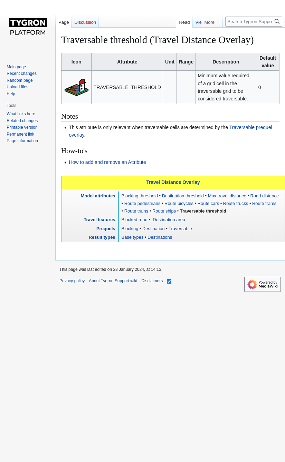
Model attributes (98, 195)
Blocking (130, 228)
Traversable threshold (203, 211)
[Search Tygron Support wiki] (253, 22)
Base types (133, 237)
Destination (153, 228)
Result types (102, 237)
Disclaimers (152, 280)
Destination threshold (183, 195)
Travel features (99, 219)
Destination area (169, 219)
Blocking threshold (140, 195)
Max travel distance (227, 195)
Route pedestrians (142, 203)
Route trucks (235, 203)
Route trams (264, 203)
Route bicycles (178, 203)
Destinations (160, 237)
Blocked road (135, 219)
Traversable (180, 228)
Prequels (105, 228)
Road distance (264, 195)
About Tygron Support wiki (113, 280)
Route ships (164, 211)
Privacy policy (72, 280)
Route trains (136, 211)
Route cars (208, 203)
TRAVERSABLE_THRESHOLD (127, 87)
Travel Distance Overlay (173, 182)
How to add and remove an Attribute (107, 162)
